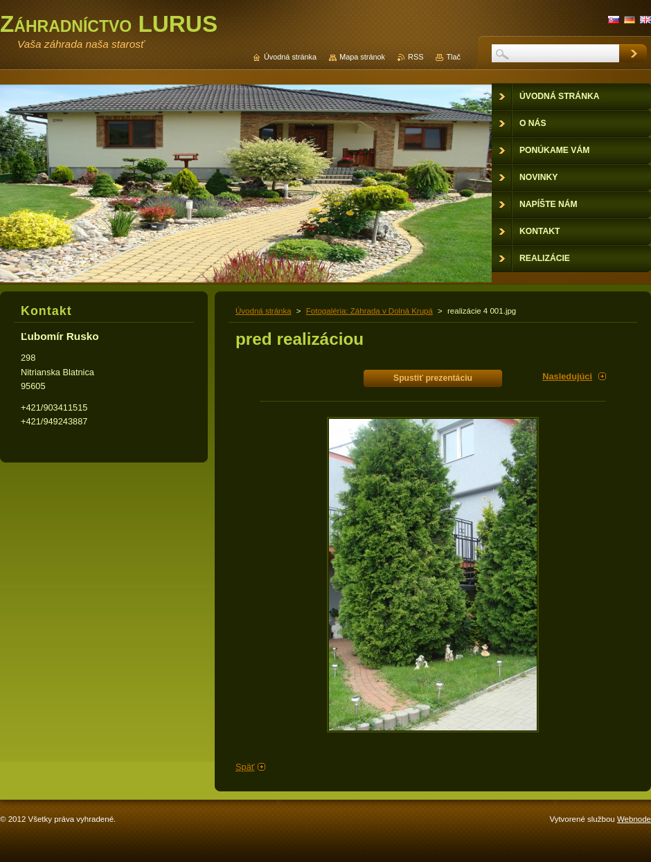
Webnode (634, 819)
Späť (245, 767)
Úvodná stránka (263, 311)
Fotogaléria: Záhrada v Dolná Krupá (369, 311)
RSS (415, 57)
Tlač (453, 57)
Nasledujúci (567, 376)
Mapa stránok (362, 57)
